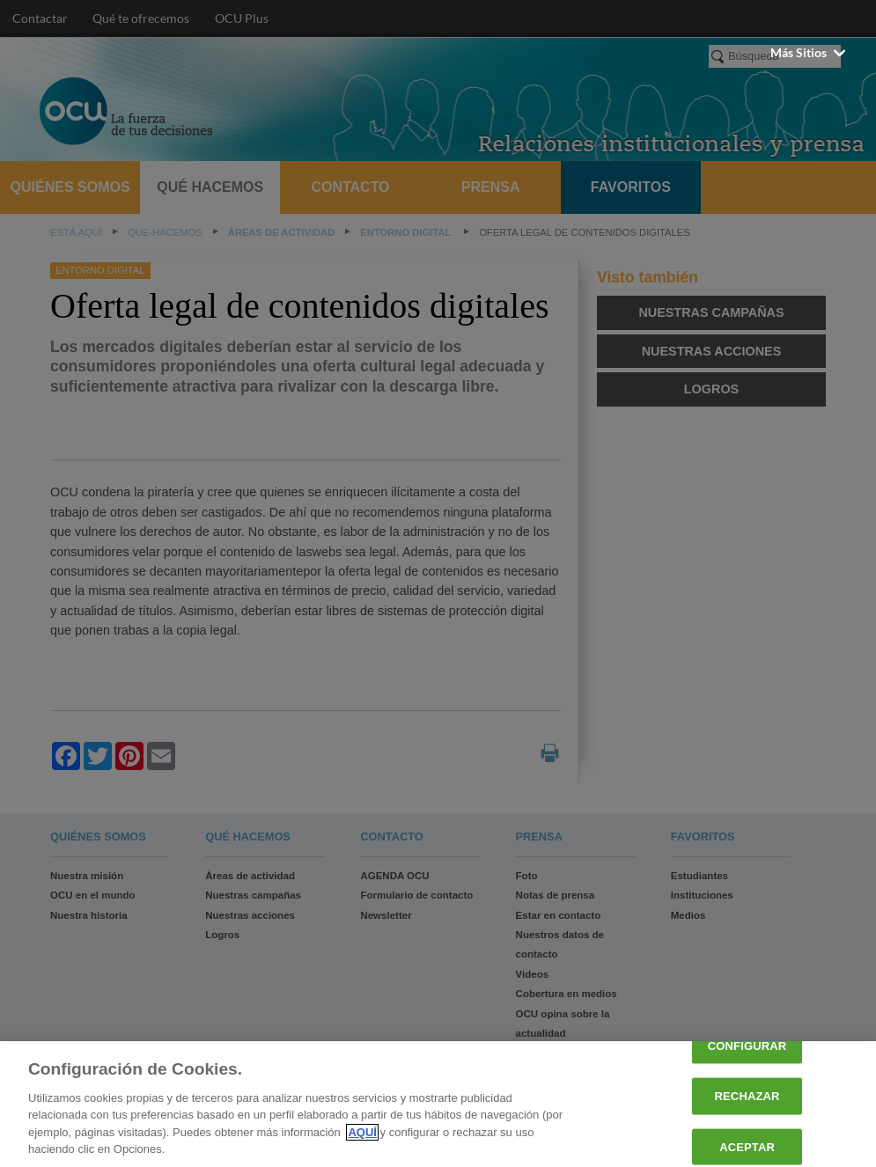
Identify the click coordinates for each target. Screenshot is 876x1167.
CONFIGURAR (747, 1046)
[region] (438, 1104)
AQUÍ (362, 1132)
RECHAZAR (747, 1096)
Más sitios (809, 52)
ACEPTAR (747, 1146)
